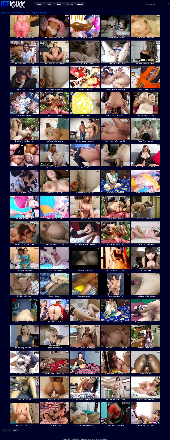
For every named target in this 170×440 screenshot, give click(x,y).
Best (49, 4)
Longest (80, 4)
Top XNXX (12, 4)
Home (39, 4)
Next (16, 431)
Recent (59, 4)
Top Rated (70, 4)
